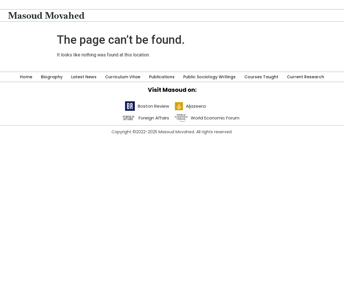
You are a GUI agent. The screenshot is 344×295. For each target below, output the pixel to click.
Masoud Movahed (46, 15)
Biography (52, 77)
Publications (162, 77)
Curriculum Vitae (122, 77)
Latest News (84, 77)
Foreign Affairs (154, 118)
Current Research (305, 77)
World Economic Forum (215, 118)
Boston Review (153, 106)
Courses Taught (261, 77)
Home (26, 77)
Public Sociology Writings (209, 77)
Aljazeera (196, 106)
